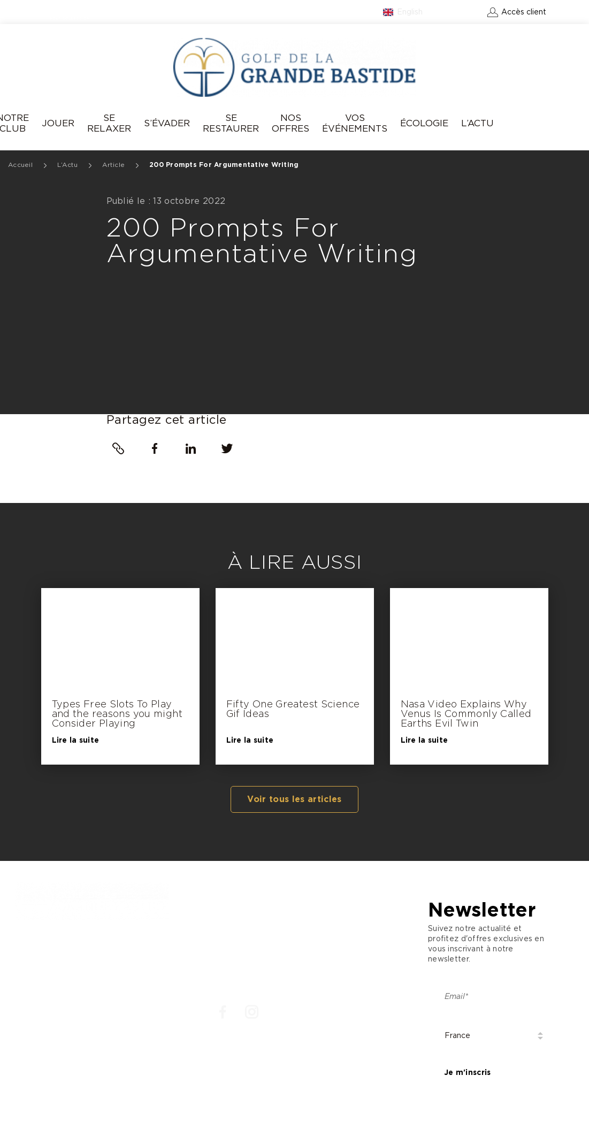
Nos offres (290, 123)
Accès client (523, 12)
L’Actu (477, 123)
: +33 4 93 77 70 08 (58, 961)
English (410, 12)
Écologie (424, 123)
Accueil (20, 165)
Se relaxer (109, 123)
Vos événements (354, 123)
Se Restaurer (231, 123)
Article (113, 165)
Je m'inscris (467, 1073)
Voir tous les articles (294, 799)
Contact (462, 12)
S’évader (167, 123)
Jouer (58, 123)
